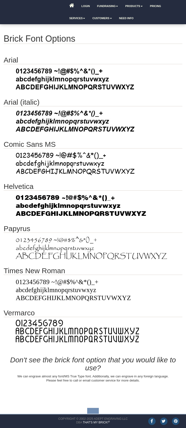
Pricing (155, 6)
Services (77, 18)
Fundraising (107, 6)
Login (85, 6)
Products (134, 6)
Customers (102, 18)
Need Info (126, 18)
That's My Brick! (96, 422)
